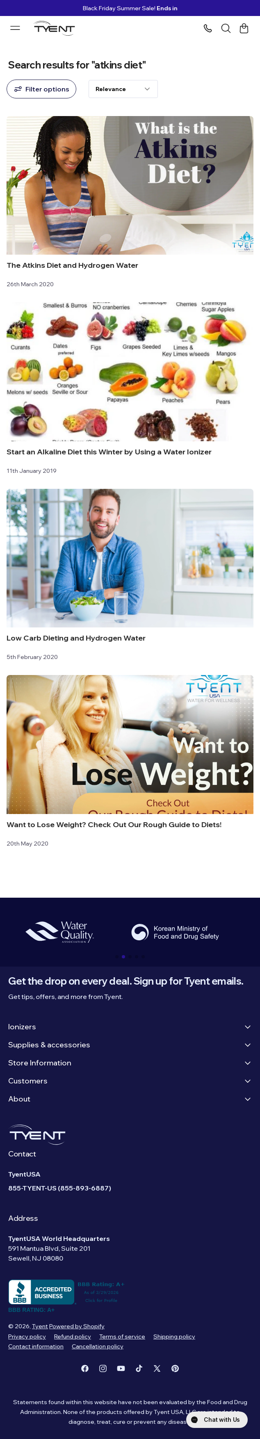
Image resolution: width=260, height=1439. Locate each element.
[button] (117, 956)
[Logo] (56, 28)
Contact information (36, 1346)
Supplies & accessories (130, 1044)
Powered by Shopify (77, 1326)
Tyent (40, 1326)
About (130, 1099)
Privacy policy (27, 1336)
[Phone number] (208, 28)
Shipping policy (174, 1336)
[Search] (226, 28)
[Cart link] (244, 28)
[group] (59, 932)
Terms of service (122, 1336)
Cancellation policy (97, 1346)
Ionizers (130, 1026)
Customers (130, 1081)
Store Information (130, 1062)
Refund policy (72, 1336)
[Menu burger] (15, 27)
